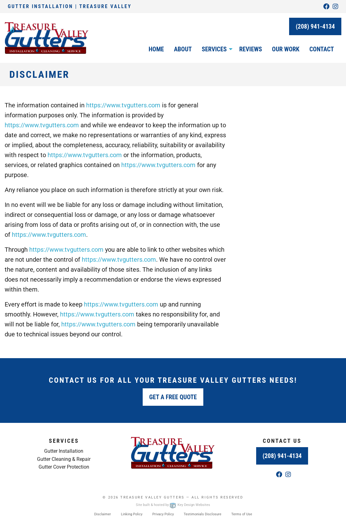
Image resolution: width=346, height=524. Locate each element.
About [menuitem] (183, 49)
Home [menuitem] (156, 49)
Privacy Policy (163, 514)
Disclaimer (102, 514)
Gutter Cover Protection (64, 467)
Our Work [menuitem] (285, 49)
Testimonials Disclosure (202, 514)
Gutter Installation (63, 451)
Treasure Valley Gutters (152, 497)
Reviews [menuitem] (250, 49)
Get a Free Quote (173, 397)
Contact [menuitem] (321, 49)
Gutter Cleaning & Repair (63, 459)
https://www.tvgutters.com (123, 105)
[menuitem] (215, 49)
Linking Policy (131, 514)
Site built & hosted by (173, 505)
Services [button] (214, 49)
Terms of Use (241, 514)
